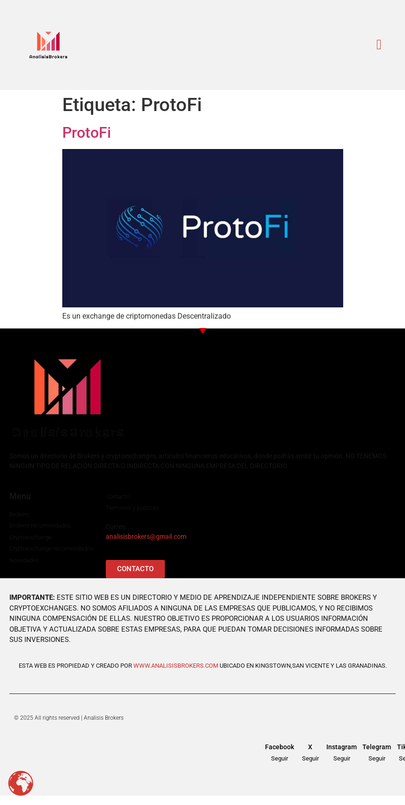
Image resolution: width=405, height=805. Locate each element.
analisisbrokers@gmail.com (146, 536)
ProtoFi (86, 133)
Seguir (279, 758)
